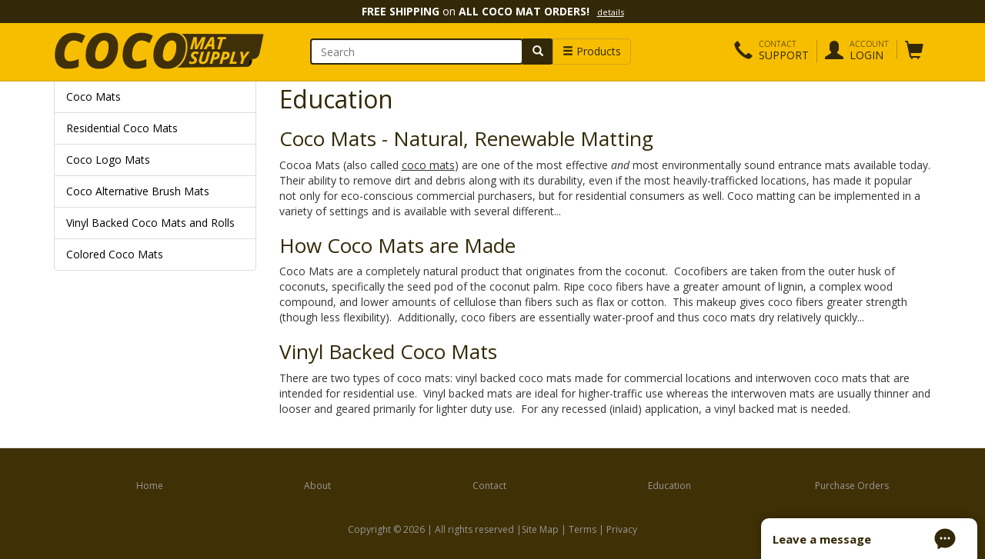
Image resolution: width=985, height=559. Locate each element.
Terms (582, 529)
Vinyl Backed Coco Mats (388, 351)
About (317, 485)
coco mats (428, 165)
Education (669, 485)
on (493, 11)
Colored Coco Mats (114, 254)
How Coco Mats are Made (397, 245)
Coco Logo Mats (108, 159)
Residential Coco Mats (122, 128)
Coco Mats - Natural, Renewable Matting (466, 138)
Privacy (621, 529)
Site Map (540, 529)
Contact (489, 485)
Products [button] (592, 51)
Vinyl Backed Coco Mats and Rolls (150, 222)
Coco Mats (93, 96)
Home (149, 485)
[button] (771, 51)
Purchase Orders (852, 485)
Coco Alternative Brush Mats (137, 191)
